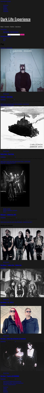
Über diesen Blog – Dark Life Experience (13, 383)
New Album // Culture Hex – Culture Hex (11, 265)
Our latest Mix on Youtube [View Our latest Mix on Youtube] (6, 36)
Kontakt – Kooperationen (9, 384)
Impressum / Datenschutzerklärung (12, 381)
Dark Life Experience (15, 19)
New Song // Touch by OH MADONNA (10, 376)
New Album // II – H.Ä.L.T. (7, 302)
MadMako (3, 99)
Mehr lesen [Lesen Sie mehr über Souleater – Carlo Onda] (15, 104)
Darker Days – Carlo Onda (7, 105)
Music (4, 212)
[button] (4, 29)
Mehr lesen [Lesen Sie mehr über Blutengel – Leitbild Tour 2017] (16, 222)
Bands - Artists (7, 209)
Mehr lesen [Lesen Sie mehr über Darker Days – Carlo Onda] (15, 161)
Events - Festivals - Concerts (10, 210)
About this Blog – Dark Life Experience (10, 32)
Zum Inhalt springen (6, 1)
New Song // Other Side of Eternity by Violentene (13, 339)
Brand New (6, 94)
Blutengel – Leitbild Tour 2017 (8, 163)
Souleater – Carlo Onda (6, 48)
